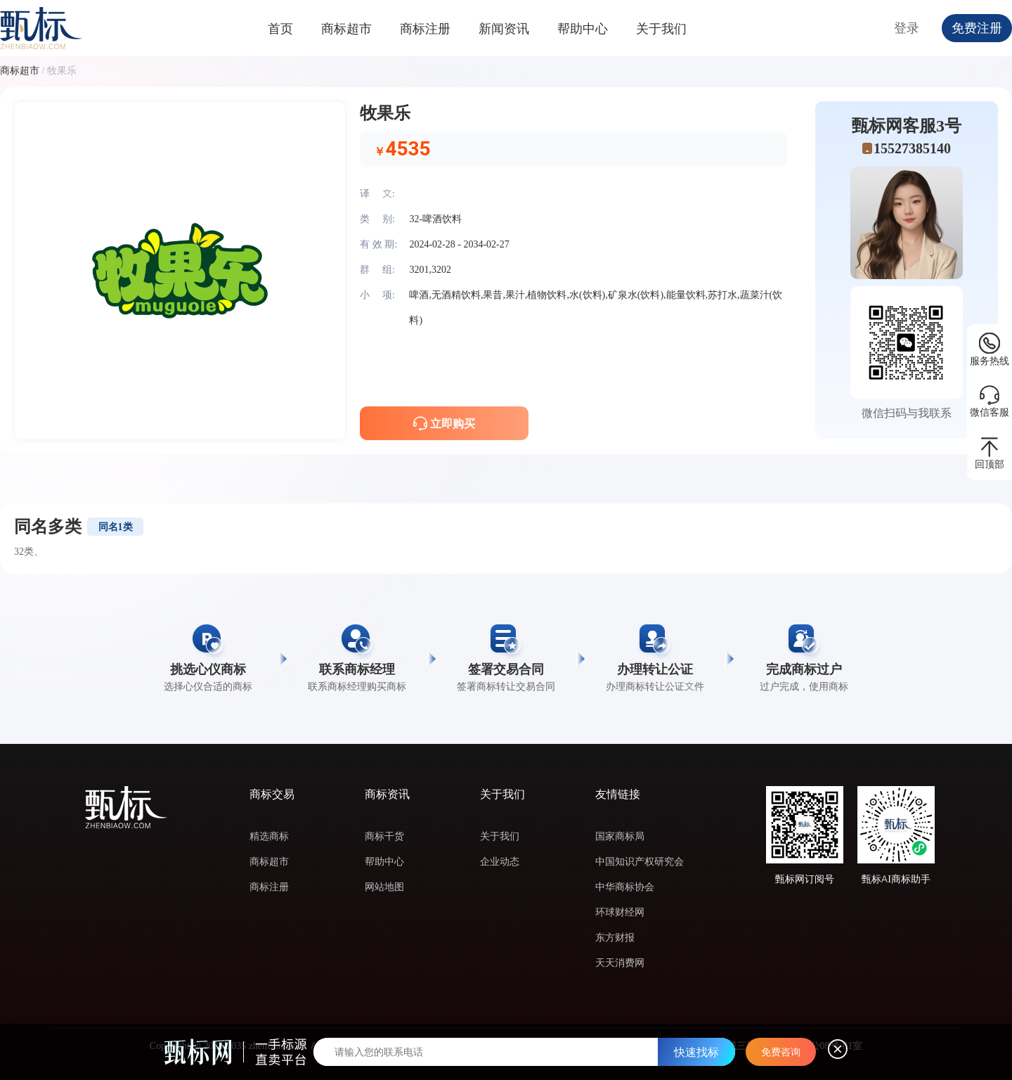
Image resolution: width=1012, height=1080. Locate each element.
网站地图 (384, 887)
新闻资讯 (504, 28)
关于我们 (661, 28)
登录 (906, 28)
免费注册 (977, 28)
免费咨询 (780, 1052)
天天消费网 (619, 963)
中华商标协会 (624, 887)
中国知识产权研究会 (639, 861)
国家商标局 (619, 836)
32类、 (29, 551)
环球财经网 (619, 912)
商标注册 (425, 28)
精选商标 (269, 836)
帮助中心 (582, 28)
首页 (280, 28)
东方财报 (615, 937)
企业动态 (499, 861)
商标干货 (384, 836)
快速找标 (696, 1052)
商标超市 (346, 28)
